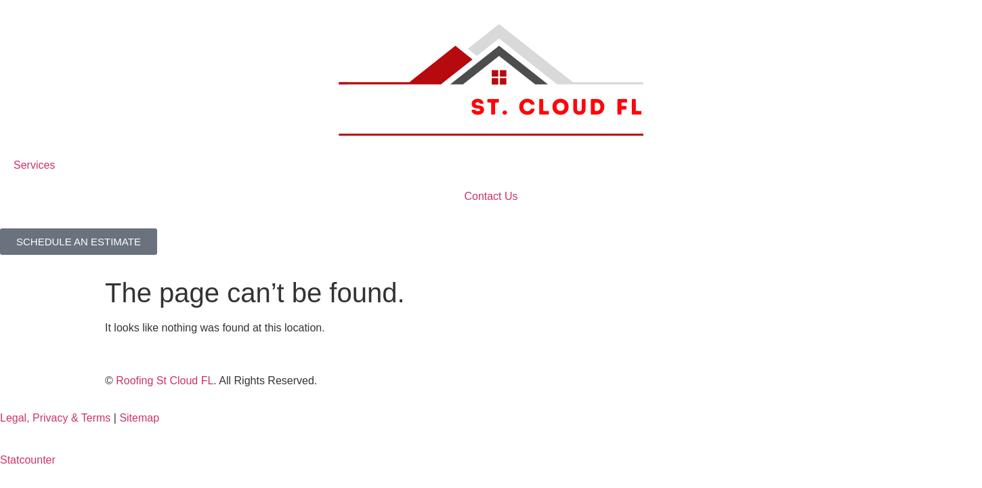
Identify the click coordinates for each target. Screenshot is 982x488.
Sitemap (139, 418)
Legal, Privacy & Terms (55, 418)
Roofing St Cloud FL (164, 380)
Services (34, 165)
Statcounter (28, 460)
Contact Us (490, 196)
